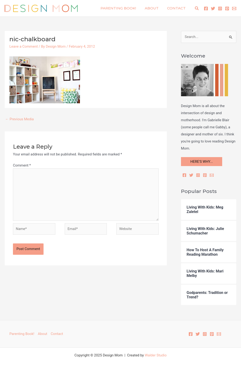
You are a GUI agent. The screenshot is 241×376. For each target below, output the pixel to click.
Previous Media (19, 119)
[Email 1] (234, 8)
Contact (177, 8)
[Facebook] (206, 8)
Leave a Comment (23, 46)
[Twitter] (213, 8)
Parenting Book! (122, 8)
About (154, 8)
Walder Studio (156, 355)
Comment (22, 165)
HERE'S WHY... (201, 161)
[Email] (212, 175)
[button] (197, 8)
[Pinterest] (227, 8)
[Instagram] (220, 8)
